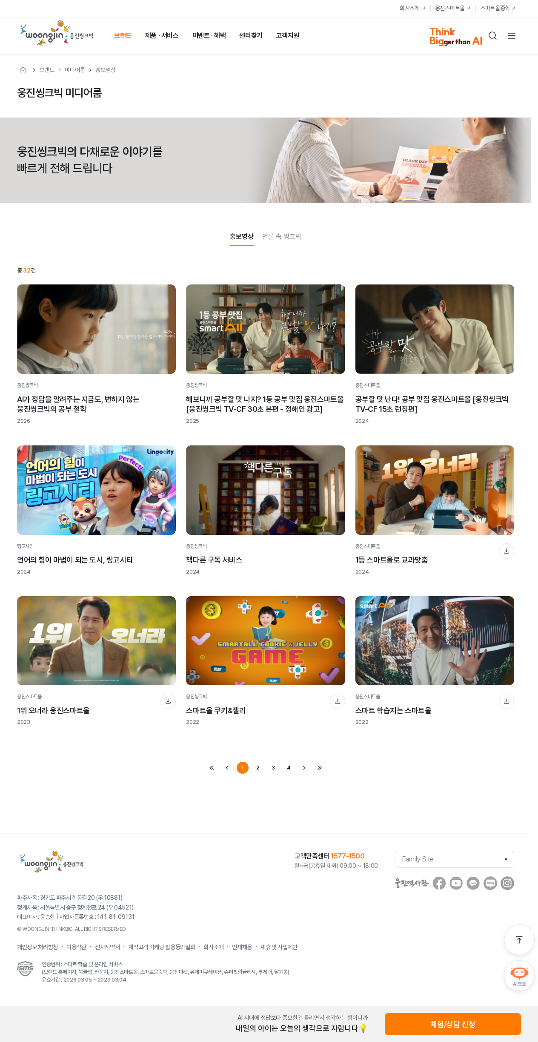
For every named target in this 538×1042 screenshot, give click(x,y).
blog (490, 883)
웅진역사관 (412, 883)
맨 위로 (519, 939)
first (212, 768)
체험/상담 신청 (452, 1024)
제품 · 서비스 (162, 36)
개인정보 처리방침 (37, 947)
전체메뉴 (511, 35)
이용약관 (76, 947)
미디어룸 (75, 70)
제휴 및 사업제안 (279, 947)
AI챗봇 (519, 975)
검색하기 (493, 35)
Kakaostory (473, 883)
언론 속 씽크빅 (281, 237)
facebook (439, 883)
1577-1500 (347, 856)
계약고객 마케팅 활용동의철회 (161, 947)
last (319, 768)
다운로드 (506, 551)
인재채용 (242, 947)
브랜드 (123, 36)
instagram (507, 883)
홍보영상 (105, 70)
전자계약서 (107, 947)
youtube (456, 883)
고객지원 (287, 36)
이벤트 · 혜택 (209, 36)
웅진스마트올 (450, 8)
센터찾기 (250, 36)
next (304, 768)
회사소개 (410, 8)
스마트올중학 (495, 8)
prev (227, 768)
